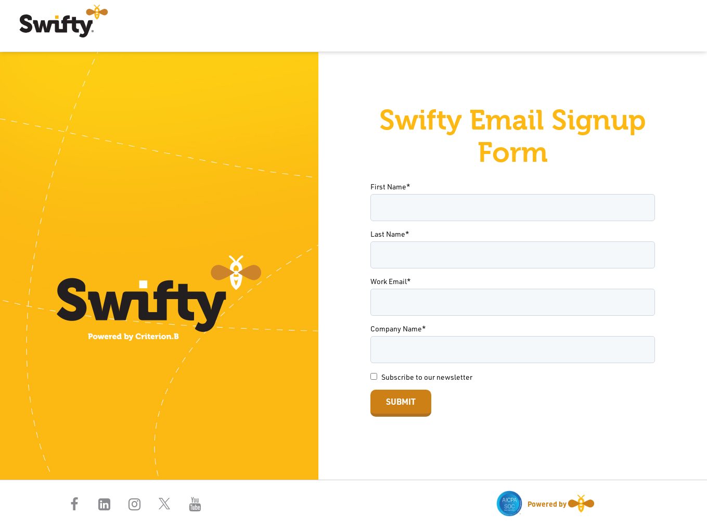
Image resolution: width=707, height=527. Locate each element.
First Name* (390, 186)
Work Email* (390, 281)
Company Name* (398, 328)
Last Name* (389, 234)
